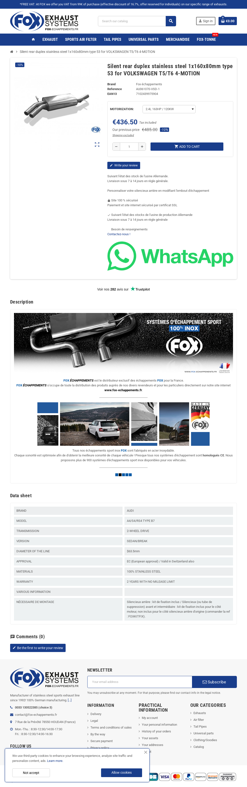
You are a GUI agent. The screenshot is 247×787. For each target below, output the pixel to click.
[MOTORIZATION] (169, 109)
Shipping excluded (123, 135)
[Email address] (139, 682)
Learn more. (55, 761)
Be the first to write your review (38, 648)
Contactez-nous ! (118, 234)
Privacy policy (99, 748)
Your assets (150, 738)
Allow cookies (121, 772)
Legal (94, 721)
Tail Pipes (200, 726)
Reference (114, 89)
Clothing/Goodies (205, 740)
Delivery (95, 714)
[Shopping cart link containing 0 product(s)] (228, 21)
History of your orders (156, 731)
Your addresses (152, 745)
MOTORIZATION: (122, 109)
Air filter (198, 720)
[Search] (137, 21)
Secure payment (101, 741)
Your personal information (159, 724)
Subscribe (214, 682)
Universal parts (203, 733)
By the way (97, 734)
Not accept (31, 773)
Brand (111, 84)
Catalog (198, 747)
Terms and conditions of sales (111, 727)
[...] (69, 700)
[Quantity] (129, 146)
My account (150, 718)
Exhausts (199, 713)
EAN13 (112, 94)
